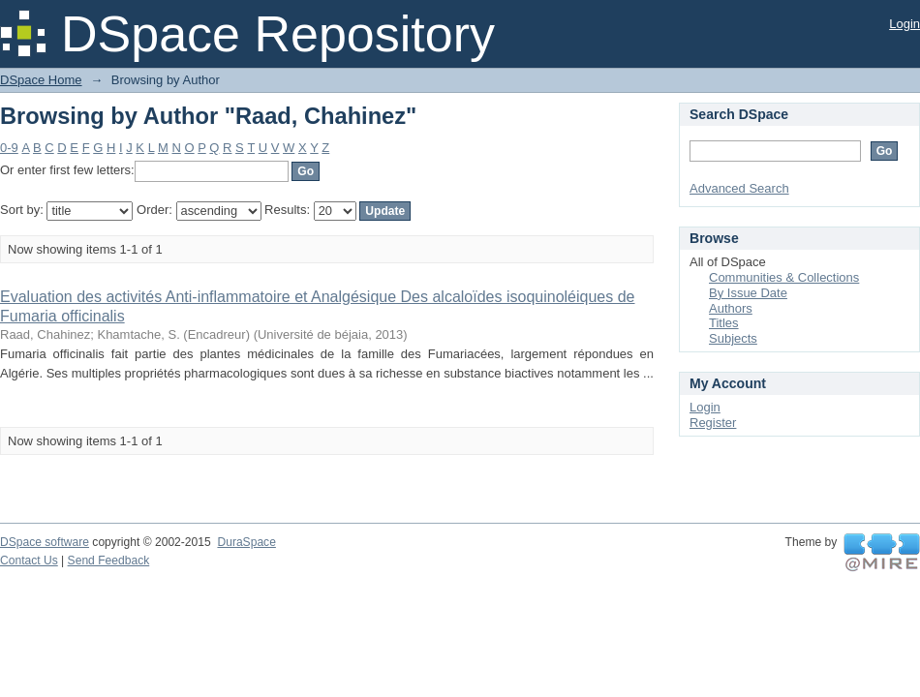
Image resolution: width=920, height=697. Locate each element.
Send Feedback (109, 560)
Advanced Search (739, 188)
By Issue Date (748, 293)
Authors (730, 308)
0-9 (9, 147)
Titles (724, 323)
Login (904, 23)
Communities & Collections (784, 277)
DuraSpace (246, 542)
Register (713, 422)
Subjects (733, 338)
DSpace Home (41, 80)
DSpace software (44, 542)
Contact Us (29, 560)
